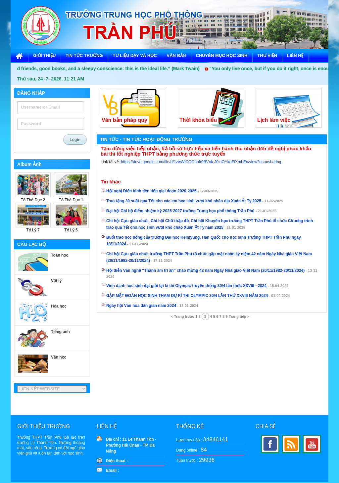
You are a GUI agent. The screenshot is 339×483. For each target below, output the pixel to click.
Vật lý (56, 280)
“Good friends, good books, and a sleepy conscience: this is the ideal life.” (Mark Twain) (105, 68)
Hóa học (59, 306)
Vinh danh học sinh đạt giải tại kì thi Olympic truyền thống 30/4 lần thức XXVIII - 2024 (186, 285)
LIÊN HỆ (295, 55)
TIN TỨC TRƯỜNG (84, 55)
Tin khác (111, 181)
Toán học (59, 255)
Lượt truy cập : (202, 439)
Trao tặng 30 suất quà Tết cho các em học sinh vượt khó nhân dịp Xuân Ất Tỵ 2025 (183, 201)
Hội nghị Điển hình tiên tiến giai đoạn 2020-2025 (151, 191)
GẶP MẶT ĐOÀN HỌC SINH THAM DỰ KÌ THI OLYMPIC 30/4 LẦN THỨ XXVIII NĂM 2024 (187, 295)
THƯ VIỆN (267, 55)
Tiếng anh (60, 331)
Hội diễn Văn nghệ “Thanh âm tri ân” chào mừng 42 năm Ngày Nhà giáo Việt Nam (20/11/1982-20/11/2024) (205, 270)
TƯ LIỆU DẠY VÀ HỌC (135, 55)
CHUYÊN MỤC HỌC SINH (221, 55)
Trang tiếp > (239, 316)
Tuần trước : (195, 460)
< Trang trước (182, 316)
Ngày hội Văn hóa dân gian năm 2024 (141, 305)
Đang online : (191, 450)
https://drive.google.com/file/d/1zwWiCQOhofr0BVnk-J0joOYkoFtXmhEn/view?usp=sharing (201, 162)
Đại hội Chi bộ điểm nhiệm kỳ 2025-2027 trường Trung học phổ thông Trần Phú (180, 211)
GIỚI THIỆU (44, 55)
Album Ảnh (29, 164)
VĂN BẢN (176, 55)
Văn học (58, 357)
